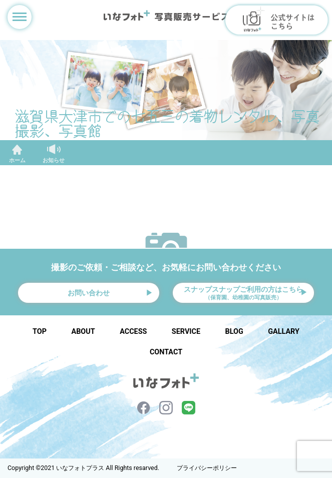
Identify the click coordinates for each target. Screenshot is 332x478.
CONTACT (166, 352)
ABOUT (83, 331)
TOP (40, 331)
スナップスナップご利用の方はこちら (243, 293)
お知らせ (54, 160)
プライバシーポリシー (207, 467)
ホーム (17, 160)
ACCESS (133, 331)
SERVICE (186, 331)
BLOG (234, 331)
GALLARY (283, 331)
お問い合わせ (89, 293)
